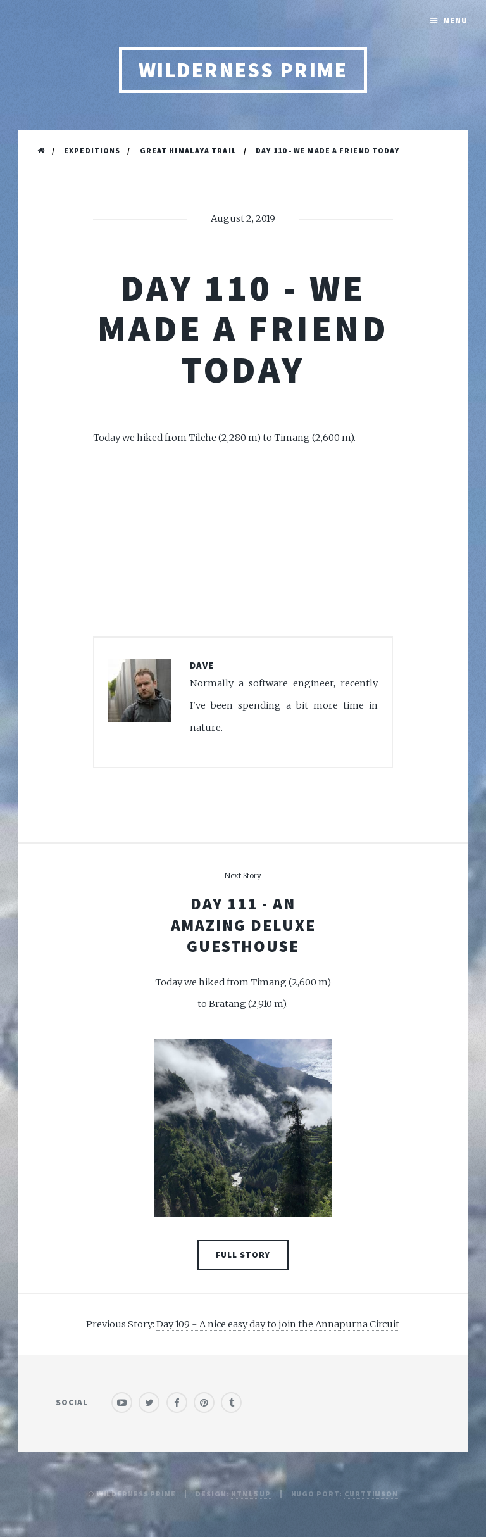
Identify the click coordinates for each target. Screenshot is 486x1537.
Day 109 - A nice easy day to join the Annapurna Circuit (277, 1324)
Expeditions (92, 150)
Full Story (243, 1254)
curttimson (371, 1493)
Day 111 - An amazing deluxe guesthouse (243, 925)
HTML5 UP (251, 1493)
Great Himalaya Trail (188, 150)
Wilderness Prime (243, 70)
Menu (455, 20)
